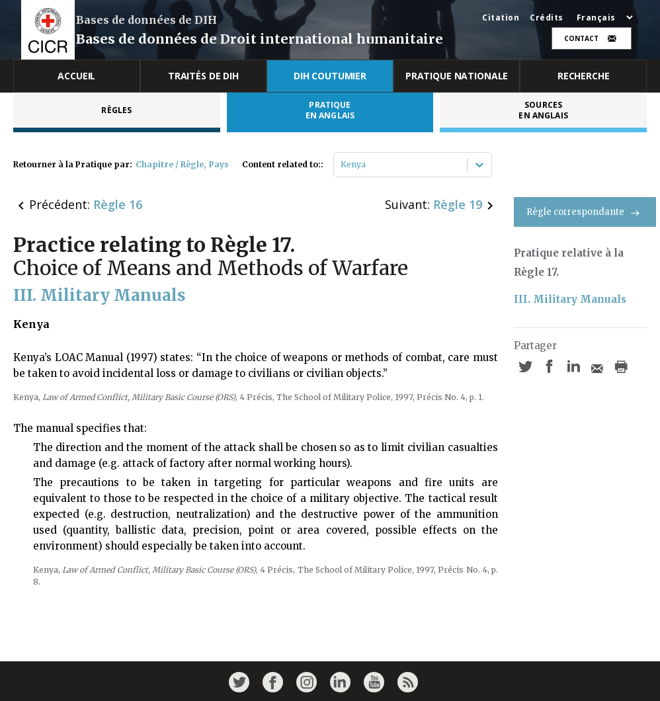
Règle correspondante (584, 212)
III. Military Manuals (570, 299)
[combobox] (342, 164)
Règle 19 (457, 204)
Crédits (546, 18)
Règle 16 (117, 204)
